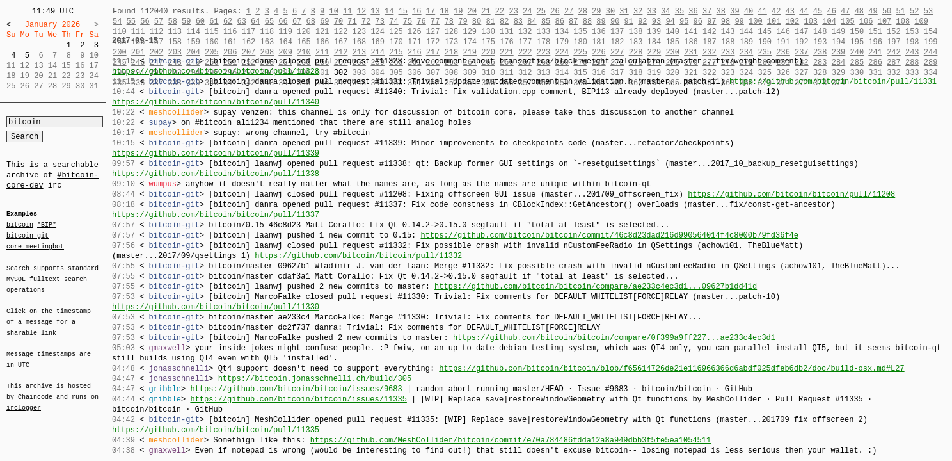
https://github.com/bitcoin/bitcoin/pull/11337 (215, 214)
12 (361, 11)
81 (490, 21)
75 (407, 21)
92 (642, 21)
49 (872, 11)
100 (756, 21)
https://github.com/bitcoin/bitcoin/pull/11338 (215, 173)
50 (886, 11)
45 (817, 11)
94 (669, 21)
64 (255, 21)
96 (698, 21)
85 (545, 21)
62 (227, 21)
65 (269, 21)
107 (885, 21)
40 (748, 11)
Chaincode (35, 389)
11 (347, 11)
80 (476, 21)
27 (568, 11)
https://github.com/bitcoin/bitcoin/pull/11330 (215, 307)
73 (380, 21)
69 (324, 21)
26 (554, 11)
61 (213, 21)
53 (928, 11)
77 (435, 21)
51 (900, 11)
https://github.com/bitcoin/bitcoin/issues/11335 (298, 399)
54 (117, 21)
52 (914, 11)
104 (829, 21)
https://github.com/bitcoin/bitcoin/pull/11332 (358, 255)
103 (811, 21)
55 (131, 21)
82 (504, 21)
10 (333, 11)
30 (610, 11)
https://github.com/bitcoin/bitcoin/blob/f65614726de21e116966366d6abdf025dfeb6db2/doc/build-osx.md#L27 (671, 368)
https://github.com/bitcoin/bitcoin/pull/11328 (215, 71)
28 (582, 11)
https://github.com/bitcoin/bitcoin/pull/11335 (215, 430)
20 (472, 11)
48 (859, 11)
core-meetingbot (35, 245)
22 (499, 11)
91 (628, 21)
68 (310, 21)
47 (845, 11)
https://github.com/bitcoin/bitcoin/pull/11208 (791, 194)
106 (866, 21)
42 (776, 11)
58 (172, 21)
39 (734, 11)
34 (665, 11)
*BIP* (46, 225)
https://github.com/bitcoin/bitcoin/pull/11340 (215, 102)
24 (527, 11)
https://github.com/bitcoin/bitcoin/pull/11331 (833, 81)
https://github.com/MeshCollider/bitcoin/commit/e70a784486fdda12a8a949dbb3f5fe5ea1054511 (510, 440)
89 (600, 21)
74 (393, 21)
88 (587, 21)
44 (803, 11)
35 (679, 11)
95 (683, 21)
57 (158, 21)
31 (623, 11)
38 (721, 11)
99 (738, 21)
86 (559, 21)
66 (282, 21)
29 (596, 11)
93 (656, 21)
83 (518, 21)
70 (338, 21)
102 (793, 21)
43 (790, 11)
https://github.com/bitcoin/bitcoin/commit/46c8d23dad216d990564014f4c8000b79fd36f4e (609, 235)
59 (186, 21)
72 (365, 21)
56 (144, 21)
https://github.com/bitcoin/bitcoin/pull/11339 (215, 153)
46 (831, 11)
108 (903, 21)
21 (485, 11)
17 (430, 11)
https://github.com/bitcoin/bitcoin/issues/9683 (296, 389)
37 (706, 11)
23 (513, 11)
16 (416, 11)
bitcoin (19, 225)
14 (389, 11)
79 (462, 21)
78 (449, 21)
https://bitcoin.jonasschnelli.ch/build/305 (314, 378)
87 (573, 21)
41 (762, 11)
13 (374, 11)
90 (614, 21)
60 (200, 21)
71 (351, 21)
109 (921, 21)
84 (531, 21)
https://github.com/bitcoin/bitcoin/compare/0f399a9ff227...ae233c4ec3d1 (614, 337)
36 (692, 11)
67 (296, 21)
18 (444, 11)
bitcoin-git (27, 235)
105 (848, 21)
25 (541, 11)
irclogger (23, 399)
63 (241, 21)
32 (637, 11)
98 (725, 21)
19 (458, 11)
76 (420, 21)
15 (403, 11)
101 (774, 21)
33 (651, 11)
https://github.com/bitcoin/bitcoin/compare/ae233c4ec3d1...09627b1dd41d (595, 286)
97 (711, 21)
